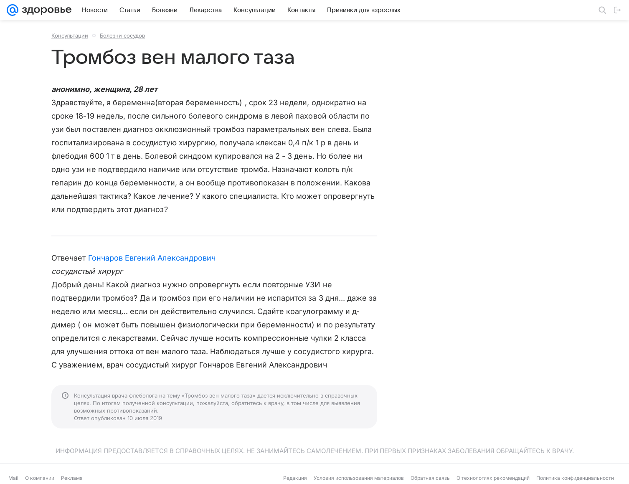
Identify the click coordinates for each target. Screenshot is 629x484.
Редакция (295, 478)
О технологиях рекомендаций (493, 478)
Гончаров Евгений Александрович (152, 257)
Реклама (72, 478)
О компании (39, 478)
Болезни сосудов (122, 35)
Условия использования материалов (359, 478)
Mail (13, 478)
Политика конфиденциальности (575, 478)
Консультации (69, 35)
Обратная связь (430, 478)
